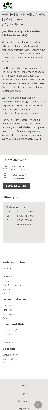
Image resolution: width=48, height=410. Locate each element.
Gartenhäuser (9, 314)
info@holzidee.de (19, 178)
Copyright (24, 393)
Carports (6, 318)
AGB (24, 385)
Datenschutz (24, 401)
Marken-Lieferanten (11, 359)
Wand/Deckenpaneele (12, 285)
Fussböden (7, 268)
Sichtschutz (7, 309)
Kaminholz (7, 293)
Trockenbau (8, 342)
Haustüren (7, 276)
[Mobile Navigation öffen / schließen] (43, 5)
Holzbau (6, 334)
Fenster (6, 281)
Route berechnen (16, 186)
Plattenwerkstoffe (10, 330)
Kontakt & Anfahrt (10, 354)
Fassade (6, 338)
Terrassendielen (9, 305)
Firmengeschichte (10, 363)
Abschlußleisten (9, 289)
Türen (5, 272)
